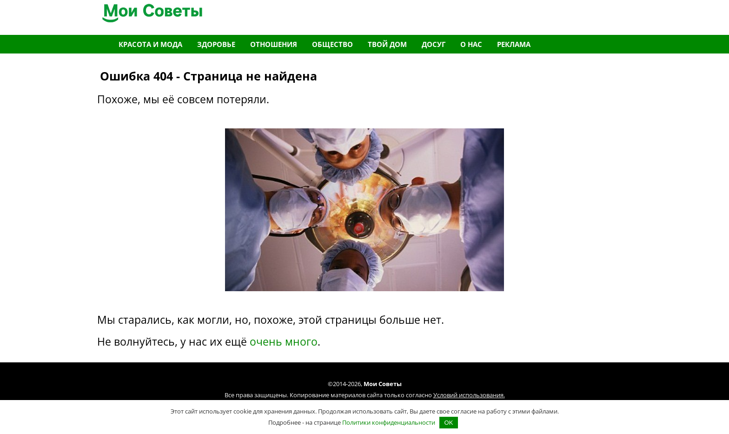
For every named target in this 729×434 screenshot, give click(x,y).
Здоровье (216, 44)
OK (448, 422)
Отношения (273, 44)
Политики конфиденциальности (388, 422)
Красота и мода (150, 44)
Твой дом (387, 44)
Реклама (513, 44)
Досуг (433, 44)
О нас (471, 44)
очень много (284, 341)
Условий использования (468, 395)
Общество (332, 44)
